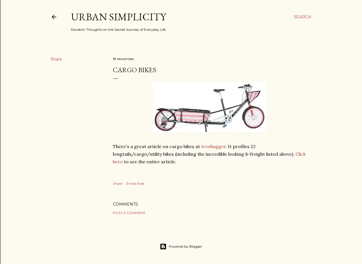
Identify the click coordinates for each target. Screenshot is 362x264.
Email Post (135, 183)
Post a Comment (129, 213)
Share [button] (56, 59)
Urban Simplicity (118, 16)
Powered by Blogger (181, 246)
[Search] (302, 17)
